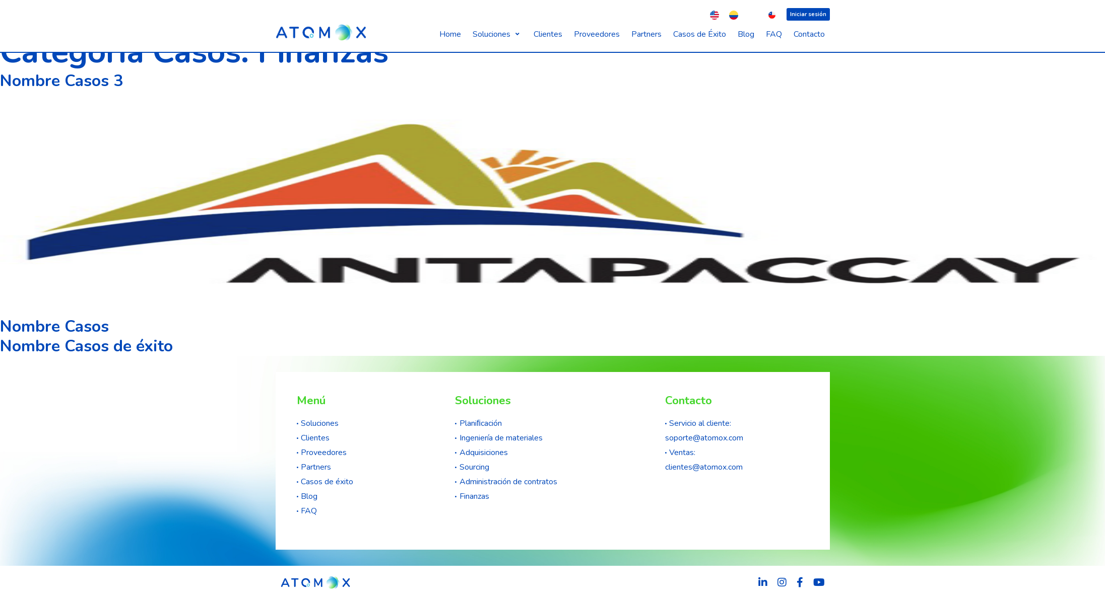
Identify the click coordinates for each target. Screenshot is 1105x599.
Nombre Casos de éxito (86, 346)
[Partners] (646, 34)
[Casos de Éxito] (699, 34)
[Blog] (746, 34)
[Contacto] (809, 34)
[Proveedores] (597, 34)
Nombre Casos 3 (61, 81)
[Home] (450, 34)
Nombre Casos (54, 326)
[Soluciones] (497, 34)
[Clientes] (548, 34)
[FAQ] (774, 34)
